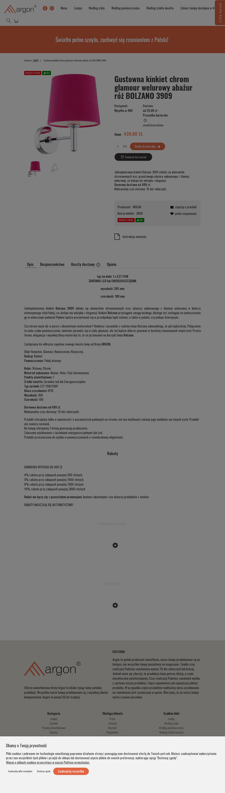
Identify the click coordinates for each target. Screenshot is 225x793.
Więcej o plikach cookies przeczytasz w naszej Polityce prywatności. (48, 762)
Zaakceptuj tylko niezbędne (20, 771)
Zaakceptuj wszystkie (71, 771)
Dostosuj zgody (44, 771)
